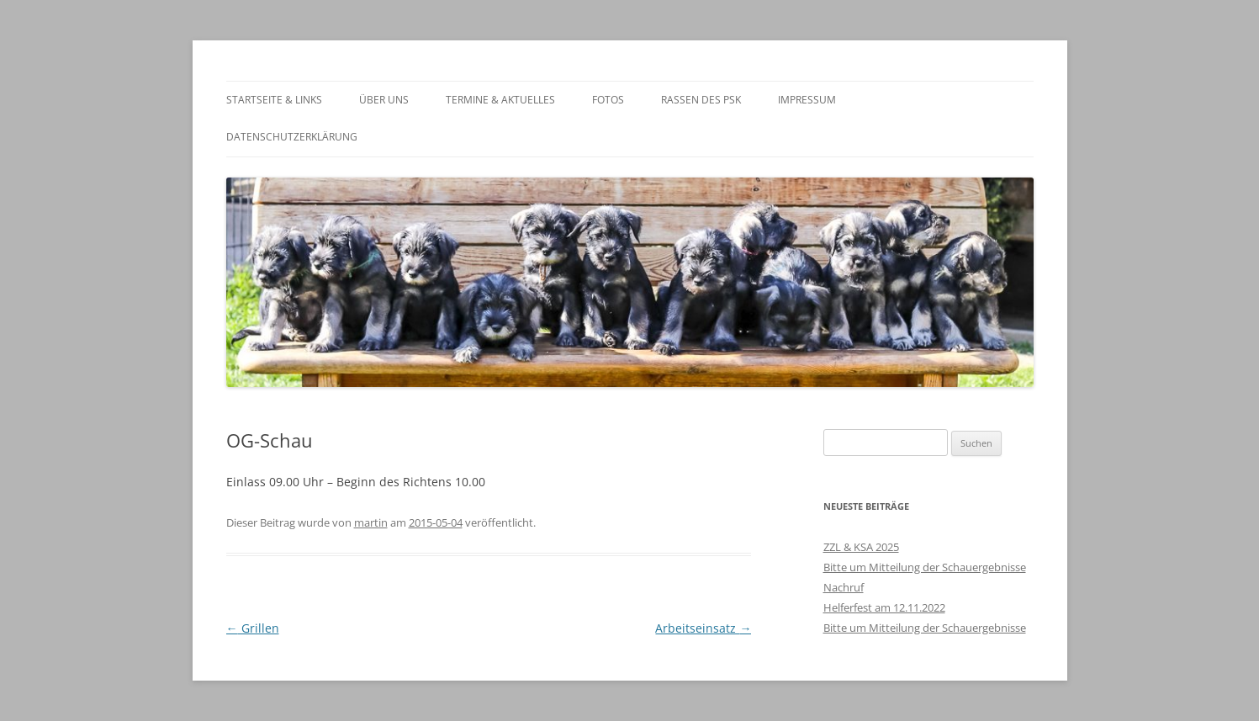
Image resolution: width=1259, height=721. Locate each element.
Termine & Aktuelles (500, 100)
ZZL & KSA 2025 (861, 546)
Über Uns (384, 100)
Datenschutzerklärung (291, 137)
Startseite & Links (274, 100)
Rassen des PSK (701, 100)
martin (371, 522)
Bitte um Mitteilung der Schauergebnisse (924, 567)
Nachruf (843, 587)
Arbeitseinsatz (703, 628)
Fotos (608, 100)
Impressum (807, 100)
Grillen (252, 628)
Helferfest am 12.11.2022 (884, 607)
